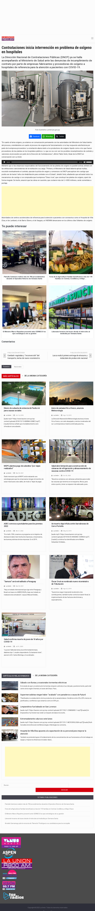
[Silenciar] (84, 162)
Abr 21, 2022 (20, 531)
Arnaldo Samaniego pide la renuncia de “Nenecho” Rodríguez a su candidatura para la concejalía (37, 819)
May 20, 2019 (67, 531)
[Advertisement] (47, 16)
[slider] (45, 162)
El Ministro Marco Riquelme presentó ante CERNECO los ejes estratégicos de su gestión (34, 809)
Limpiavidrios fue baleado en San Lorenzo (38, 707)
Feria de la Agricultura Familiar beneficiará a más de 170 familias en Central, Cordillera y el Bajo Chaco (39, 804)
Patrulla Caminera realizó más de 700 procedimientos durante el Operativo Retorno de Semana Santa (39, 799)
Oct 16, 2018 (19, 415)
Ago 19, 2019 (67, 415)
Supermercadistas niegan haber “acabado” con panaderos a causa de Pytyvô (53, 695)
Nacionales (18, 367)
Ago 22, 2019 (67, 588)
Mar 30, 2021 (20, 473)
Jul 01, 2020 (19, 646)
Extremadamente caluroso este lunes (36, 719)
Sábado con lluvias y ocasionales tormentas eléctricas (43, 683)
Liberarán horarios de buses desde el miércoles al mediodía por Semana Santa (31, 814)
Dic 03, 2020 (67, 475)
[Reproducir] (4, 162)
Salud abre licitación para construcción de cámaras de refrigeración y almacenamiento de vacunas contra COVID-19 (71, 468)
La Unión (8, 415)
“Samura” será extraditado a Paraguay (20, 581)
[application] (47, 162)
